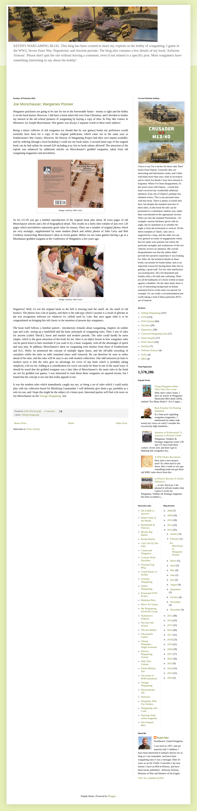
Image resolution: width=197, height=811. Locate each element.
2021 (170, 654)
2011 (170, 525)
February (175, 539)
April (173, 565)
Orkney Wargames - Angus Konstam (149, 644)
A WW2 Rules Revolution (168, 457)
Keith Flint (163, 737)
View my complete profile (151, 778)
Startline (145, 346)
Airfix (144, 354)
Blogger (112, 796)
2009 (170, 515)
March (173, 560)
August (174, 584)
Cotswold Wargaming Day (154, 333)
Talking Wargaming (30, 415)
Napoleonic (146, 329)
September (175, 589)
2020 (170, 649)
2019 (170, 644)
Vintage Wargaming (50, 395)
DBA (143, 358)
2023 (170, 663)
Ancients (145, 325)
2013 (170, 615)
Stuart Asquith (148, 338)
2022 (170, 658)
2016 (170, 630)
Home (71, 423)
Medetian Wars (148, 600)
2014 (170, 620)
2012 (170, 530)
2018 (170, 639)
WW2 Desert (147, 342)
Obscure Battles (149, 630)
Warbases (145, 697)
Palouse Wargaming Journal (146, 654)
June (172, 575)
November (175, 602)
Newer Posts (20, 423)
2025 (170, 673)
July (172, 580)
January (174, 534)
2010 (170, 520)
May (172, 570)
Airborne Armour (149, 350)
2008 (170, 510)
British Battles (148, 539)
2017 (170, 635)
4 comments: (50, 411)
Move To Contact (149, 604)
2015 (170, 625)
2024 (170, 668)
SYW (143, 317)
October (174, 597)
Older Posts (121, 423)
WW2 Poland (147, 321)
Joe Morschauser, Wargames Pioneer (43, 104)
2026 (170, 678)
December (175, 609)
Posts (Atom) (33, 429)
